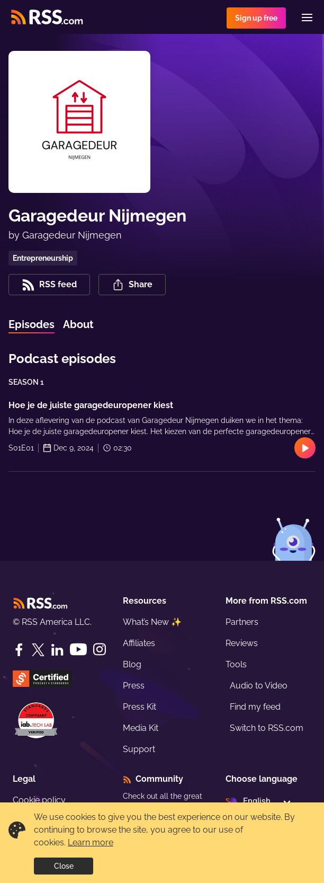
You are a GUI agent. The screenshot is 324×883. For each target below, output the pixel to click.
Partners (242, 622)
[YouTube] (78, 649)
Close (64, 866)
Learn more (90, 842)
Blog (132, 664)
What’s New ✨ (152, 622)
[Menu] (307, 17)
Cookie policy (39, 800)
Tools (236, 664)
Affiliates (139, 643)
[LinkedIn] (57, 649)
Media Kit (140, 728)
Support (139, 749)
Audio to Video (258, 686)
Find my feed (255, 707)
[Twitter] (38, 649)
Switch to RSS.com (266, 728)
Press (134, 686)
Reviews (242, 643)
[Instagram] (99, 649)
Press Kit (139, 707)
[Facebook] (19, 649)
